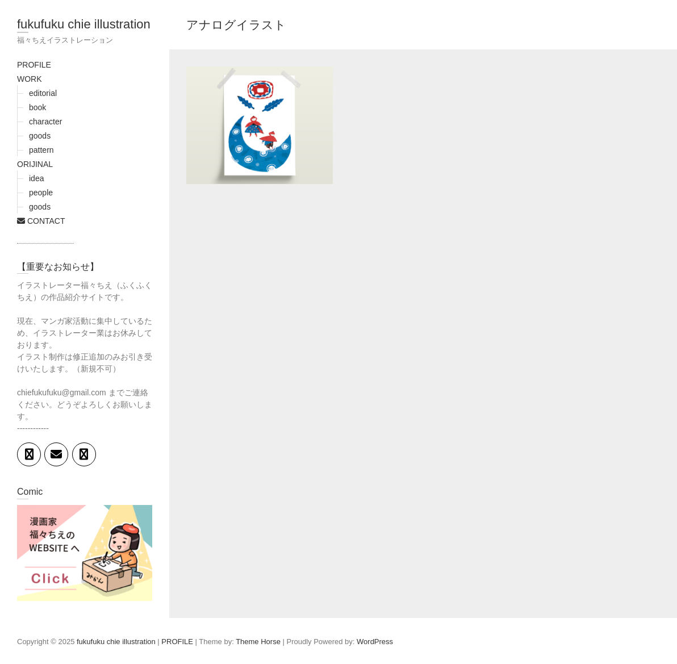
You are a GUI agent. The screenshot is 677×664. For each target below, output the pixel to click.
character (45, 121)
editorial (43, 93)
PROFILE (34, 64)
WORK (29, 78)
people (41, 192)
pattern (41, 149)
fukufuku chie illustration (84, 24)
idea (36, 178)
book (37, 107)
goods (40, 135)
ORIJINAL (35, 164)
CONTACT (41, 220)
